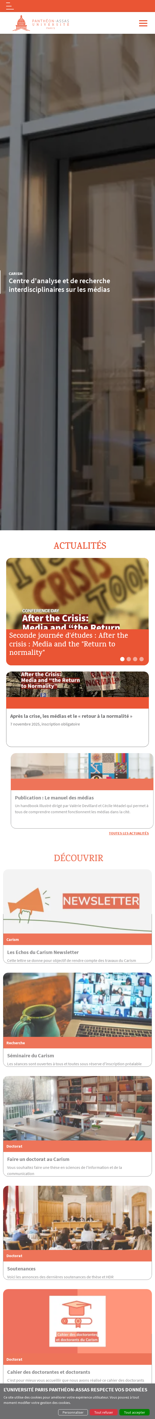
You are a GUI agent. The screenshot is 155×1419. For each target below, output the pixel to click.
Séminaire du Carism (30, 1074)
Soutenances (21, 1287)
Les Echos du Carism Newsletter (43, 970)
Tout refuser (103, 1412)
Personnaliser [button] (73, 1412)
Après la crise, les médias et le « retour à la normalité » (71, 716)
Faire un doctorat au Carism (38, 1177)
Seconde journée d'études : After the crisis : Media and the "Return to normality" (68, 645)
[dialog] (77, 1401)
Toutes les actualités (129, 833)
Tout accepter (134, 1412)
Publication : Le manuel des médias (73, 797)
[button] (122, 659)
